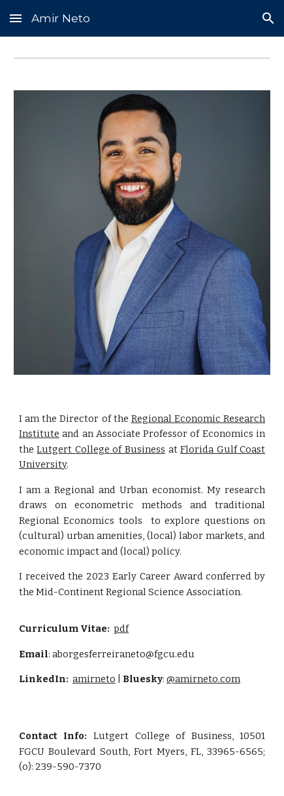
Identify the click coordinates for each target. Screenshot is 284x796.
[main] (142, 549)
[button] (15, 18)
